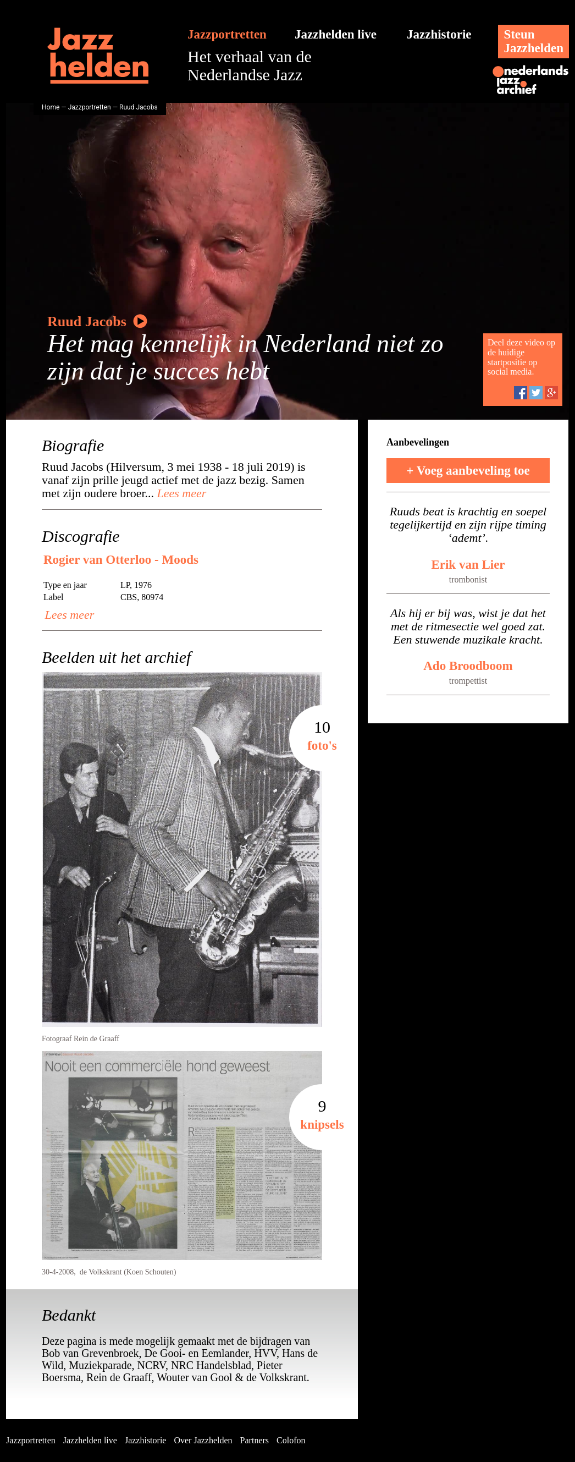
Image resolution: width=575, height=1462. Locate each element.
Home (50, 107)
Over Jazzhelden (203, 1440)
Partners (254, 1440)
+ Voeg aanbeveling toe (468, 470)
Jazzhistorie (439, 34)
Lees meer (180, 493)
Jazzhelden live (336, 34)
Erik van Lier (468, 564)
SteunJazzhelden (533, 41)
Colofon (291, 1440)
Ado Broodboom (468, 666)
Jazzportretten (227, 34)
